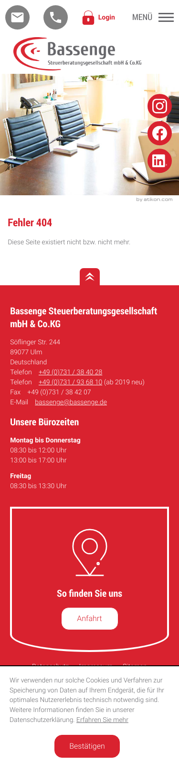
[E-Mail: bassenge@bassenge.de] (17, 17)
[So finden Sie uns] (89, 618)
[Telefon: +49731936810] (70, 383)
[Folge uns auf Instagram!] (159, 106)
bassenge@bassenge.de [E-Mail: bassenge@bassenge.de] (71, 402)
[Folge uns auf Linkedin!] (159, 161)
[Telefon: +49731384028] (70, 373)
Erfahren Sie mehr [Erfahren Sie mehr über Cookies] (102, 720)
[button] (55, 17)
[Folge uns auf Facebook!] (159, 133)
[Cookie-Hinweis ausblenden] (87, 746)
